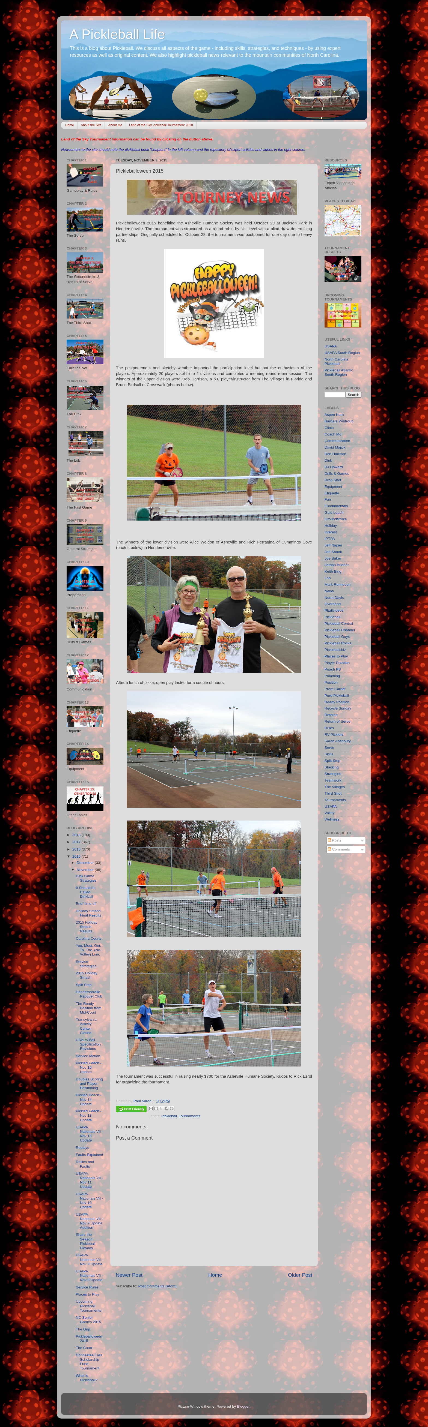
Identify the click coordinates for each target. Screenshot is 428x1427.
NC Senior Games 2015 (88, 1319)
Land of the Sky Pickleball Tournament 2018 (161, 125)
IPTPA (330, 539)
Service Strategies (86, 964)
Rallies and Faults (85, 1164)
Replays (82, 1148)
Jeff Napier (333, 545)
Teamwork (333, 780)
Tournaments (189, 1116)
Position (331, 682)
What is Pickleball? (87, 1378)
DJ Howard (334, 467)
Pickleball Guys (337, 637)
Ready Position (337, 702)
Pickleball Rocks (338, 643)
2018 (77, 835)
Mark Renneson (337, 584)
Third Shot (333, 793)
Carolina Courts (89, 938)
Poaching (332, 676)
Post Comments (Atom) (157, 1286)
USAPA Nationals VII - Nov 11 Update (89, 1180)
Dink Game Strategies (86, 878)
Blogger (243, 1406)
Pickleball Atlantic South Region (339, 372)
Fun (328, 499)
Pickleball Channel (340, 630)
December (86, 863)
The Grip (83, 1329)
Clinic (329, 428)
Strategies (333, 774)
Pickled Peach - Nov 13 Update (89, 1115)
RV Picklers (334, 734)
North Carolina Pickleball (336, 361)
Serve (329, 748)
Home (69, 125)
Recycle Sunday (338, 708)
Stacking (332, 767)
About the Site (91, 125)
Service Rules (87, 1287)
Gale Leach (334, 512)
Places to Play (87, 1294)
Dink (328, 460)
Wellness (332, 819)
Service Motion (88, 1056)
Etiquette (332, 493)
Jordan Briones (337, 565)
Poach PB (333, 669)
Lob (328, 578)
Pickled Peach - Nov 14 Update (89, 1099)
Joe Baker (333, 558)
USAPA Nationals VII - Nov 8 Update (89, 1275)
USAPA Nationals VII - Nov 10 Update (89, 1200)
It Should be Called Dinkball (86, 892)
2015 (77, 856)
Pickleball (169, 1116)
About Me (115, 125)
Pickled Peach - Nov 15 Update (89, 1067)
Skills (329, 754)
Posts (334, 840)
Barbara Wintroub (339, 421)
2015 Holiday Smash (86, 975)
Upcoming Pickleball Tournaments (88, 1305)
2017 (77, 842)
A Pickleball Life (117, 34)
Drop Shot (333, 480)
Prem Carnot (335, 689)
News (329, 591)
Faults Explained (89, 1155)
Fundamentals (336, 506)
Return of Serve (337, 721)
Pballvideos (334, 610)
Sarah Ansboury (338, 741)
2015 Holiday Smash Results (86, 926)
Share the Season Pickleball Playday (86, 1241)
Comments (339, 849)
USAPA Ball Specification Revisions (88, 1044)
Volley (329, 813)
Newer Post (129, 1275)
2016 (77, 849)
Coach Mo (333, 434)
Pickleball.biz (335, 650)
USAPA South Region (342, 353)
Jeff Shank (333, 552)
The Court (84, 1348)
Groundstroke (336, 519)
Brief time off (86, 904)
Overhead (333, 604)
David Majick (335, 447)
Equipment (333, 487)
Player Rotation (337, 663)
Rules (329, 728)
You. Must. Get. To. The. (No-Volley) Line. (89, 950)
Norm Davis (334, 598)
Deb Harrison (335, 454)
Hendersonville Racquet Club (89, 994)
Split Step (84, 985)
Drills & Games (337, 473)
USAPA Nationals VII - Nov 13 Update (89, 1134)
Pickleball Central (339, 623)
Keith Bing (333, 571)
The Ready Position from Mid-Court (89, 1008)
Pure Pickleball (337, 695)
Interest (331, 532)
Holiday (331, 526)
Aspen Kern (334, 415)
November (86, 870)
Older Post (300, 1275)
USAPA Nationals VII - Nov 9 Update (89, 1259)
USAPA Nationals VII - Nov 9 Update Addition (89, 1221)
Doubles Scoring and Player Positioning (89, 1083)
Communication (337, 441)
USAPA (331, 346)
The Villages (335, 787)
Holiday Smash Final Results (88, 913)
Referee (331, 715)
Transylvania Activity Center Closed (86, 1026)
